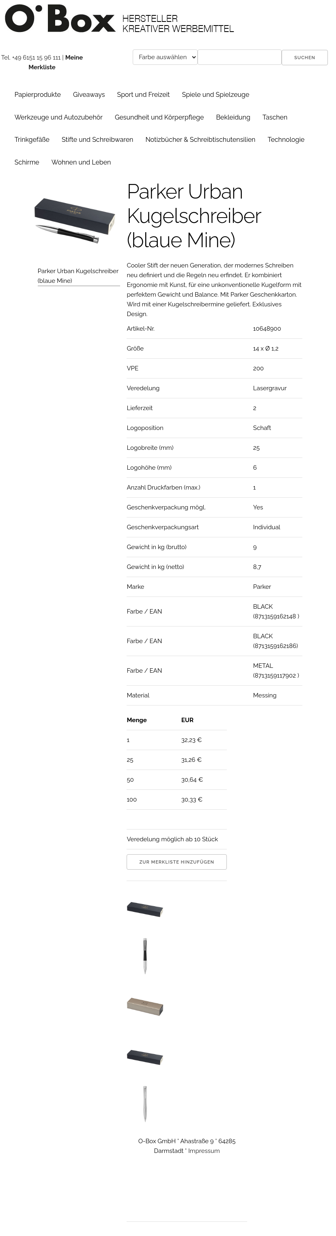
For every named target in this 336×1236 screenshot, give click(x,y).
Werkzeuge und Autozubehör (59, 117)
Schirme (27, 162)
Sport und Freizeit (143, 94)
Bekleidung (233, 117)
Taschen (275, 117)
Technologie (285, 139)
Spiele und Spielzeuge (215, 94)
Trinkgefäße (32, 139)
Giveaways (89, 94)
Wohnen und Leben (81, 162)
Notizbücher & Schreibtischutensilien (200, 139)
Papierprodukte (38, 94)
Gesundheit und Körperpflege (159, 117)
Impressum (204, 1151)
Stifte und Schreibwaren (98, 139)
